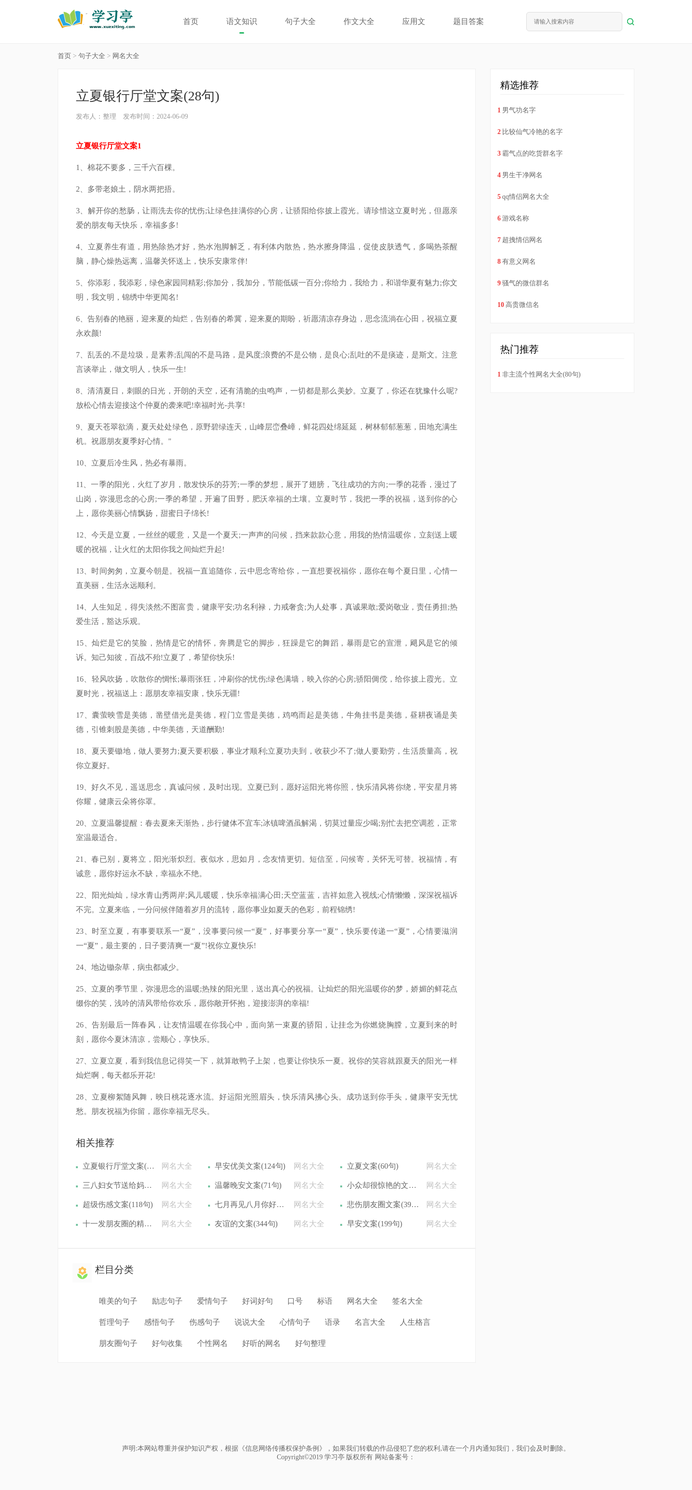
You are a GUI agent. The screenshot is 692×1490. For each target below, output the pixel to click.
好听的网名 (261, 1343)
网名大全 (125, 56)
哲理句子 (114, 1322)
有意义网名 (519, 261)
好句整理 (310, 1343)
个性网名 (212, 1343)
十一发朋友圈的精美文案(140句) (119, 1224)
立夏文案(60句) (372, 1166)
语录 (332, 1322)
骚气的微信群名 (525, 283)
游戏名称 (515, 218)
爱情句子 (212, 1301)
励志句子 (167, 1301)
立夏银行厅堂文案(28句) (119, 1166)
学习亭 (334, 1457)
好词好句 (257, 1301)
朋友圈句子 (118, 1343)
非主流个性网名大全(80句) (541, 374)
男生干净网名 (522, 175)
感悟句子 (159, 1322)
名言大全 (370, 1322)
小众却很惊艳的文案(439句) (383, 1185)
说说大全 (250, 1322)
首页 (190, 21)
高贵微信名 (522, 304)
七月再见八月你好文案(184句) (251, 1204)
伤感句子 (204, 1322)
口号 (295, 1301)
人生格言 (415, 1322)
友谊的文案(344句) (246, 1224)
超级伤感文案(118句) (118, 1204)
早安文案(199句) (374, 1224)
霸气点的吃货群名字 (532, 153)
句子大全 (300, 21)
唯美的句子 (118, 1301)
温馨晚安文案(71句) (248, 1185)
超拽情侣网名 (522, 240)
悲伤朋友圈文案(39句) (383, 1204)
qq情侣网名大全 (525, 196)
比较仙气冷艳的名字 (532, 131)
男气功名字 (519, 110)
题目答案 (468, 21)
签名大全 (407, 1301)
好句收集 (167, 1343)
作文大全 (359, 21)
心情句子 (295, 1322)
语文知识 (241, 21)
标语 (325, 1301)
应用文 (413, 21)
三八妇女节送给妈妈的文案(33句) (119, 1185)
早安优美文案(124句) (250, 1166)
